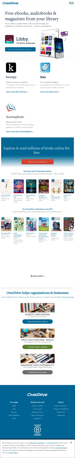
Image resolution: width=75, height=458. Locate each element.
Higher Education (37, 415)
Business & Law (37, 412)
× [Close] (71, 442)
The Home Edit (5, 233)
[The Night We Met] (19, 193)
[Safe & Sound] (31, 231)
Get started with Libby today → (20, 49)
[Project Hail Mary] (69, 193)
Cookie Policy (13, 453)
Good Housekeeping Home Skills (18, 234)
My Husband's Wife (30, 196)
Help (14, 418)
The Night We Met (18, 196)
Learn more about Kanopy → (17, 92)
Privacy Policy (53, 443)
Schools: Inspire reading (37, 347)
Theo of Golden (6, 195)
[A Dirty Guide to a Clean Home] (69, 231)
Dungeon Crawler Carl (42, 196)
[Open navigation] (71, 3)
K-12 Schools (37, 409)
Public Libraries (37, 406)
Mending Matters (54, 234)
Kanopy (14, 412)
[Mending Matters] (56, 231)
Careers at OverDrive (61, 409)
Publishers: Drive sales (37, 372)
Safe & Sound (30, 233)
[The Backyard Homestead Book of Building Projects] (44, 231)
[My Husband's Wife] (31, 193)
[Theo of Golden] (6, 193)
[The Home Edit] (6, 231)
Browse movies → (37, 276)
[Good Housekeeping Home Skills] (19, 231)
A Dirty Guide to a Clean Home (69, 234)
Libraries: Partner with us (38, 321)
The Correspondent (55, 196)
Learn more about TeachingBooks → (19, 131)
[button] (14, 402)
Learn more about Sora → (50, 92)
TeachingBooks (14, 415)
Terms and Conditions (36, 443)
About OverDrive (61, 406)
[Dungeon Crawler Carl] (44, 193)
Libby (14, 406)
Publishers (37, 418)
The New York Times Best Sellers (37, 171)
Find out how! (68, 297)
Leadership (61, 415)
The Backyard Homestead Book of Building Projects (44, 235)
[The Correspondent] (56, 193)
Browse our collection (37, 162)
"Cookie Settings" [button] (61, 448)
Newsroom (61, 412)
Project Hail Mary (67, 196)
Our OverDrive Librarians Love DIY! (37, 209)
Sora (14, 409)
